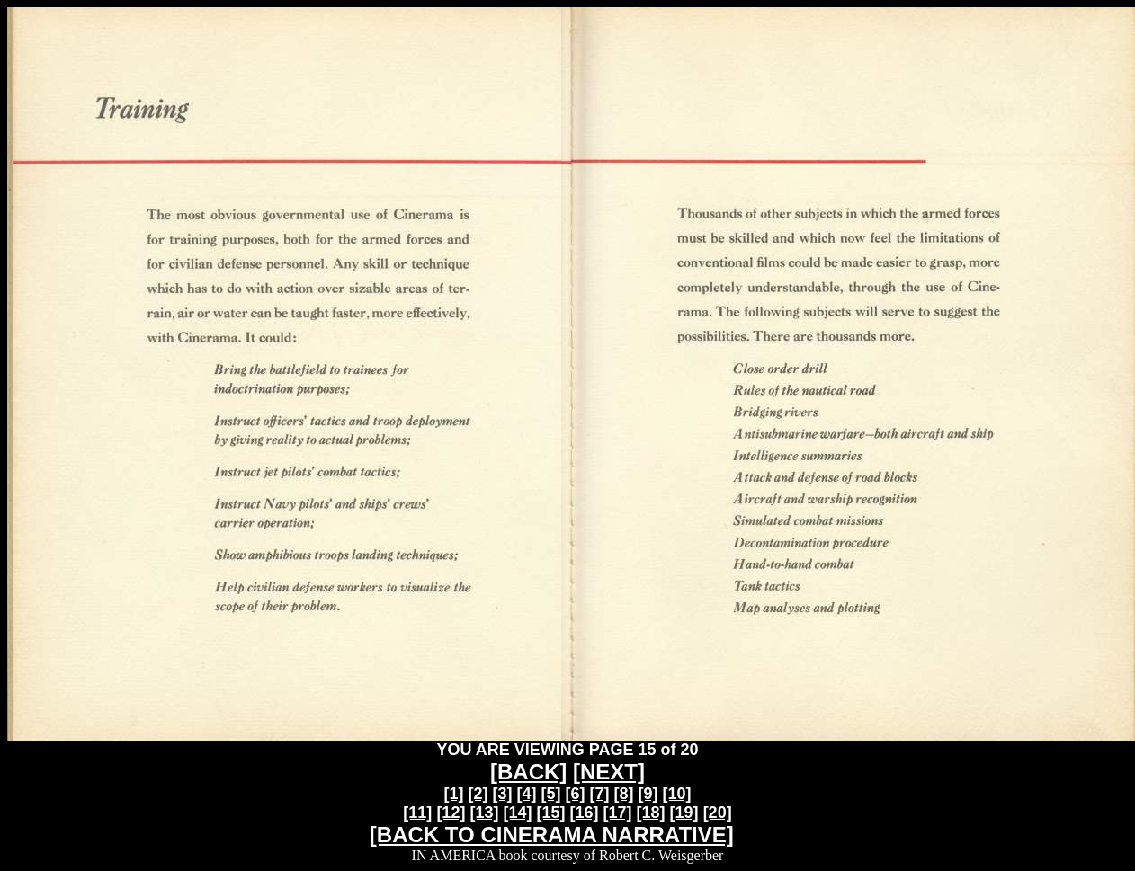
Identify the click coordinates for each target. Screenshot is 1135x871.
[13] (483, 813)
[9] (648, 794)
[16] (584, 813)
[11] (417, 813)
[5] (550, 794)
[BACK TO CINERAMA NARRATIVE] (552, 834)
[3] (502, 794)
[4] (526, 794)
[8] (624, 794)
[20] (717, 813)
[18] (651, 813)
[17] (617, 813)
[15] (550, 813)
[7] (600, 794)
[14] (517, 813)
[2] (477, 794)
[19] (684, 813)
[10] (677, 794)
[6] (575, 794)
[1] (453, 794)
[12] (450, 813)
